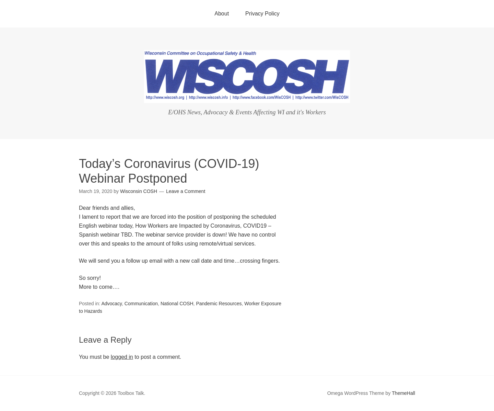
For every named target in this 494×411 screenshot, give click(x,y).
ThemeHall (403, 393)
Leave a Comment (185, 191)
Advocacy (111, 303)
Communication (141, 303)
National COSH (177, 303)
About (221, 13)
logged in (122, 357)
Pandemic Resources (219, 303)
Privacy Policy (262, 13)
